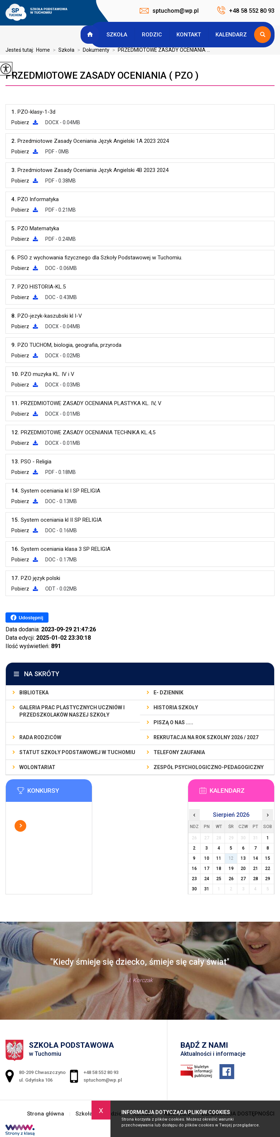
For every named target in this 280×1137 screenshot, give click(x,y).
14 (255, 858)
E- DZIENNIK (168, 692)
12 (231, 858)
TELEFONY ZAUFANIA (179, 752)
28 (255, 878)
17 (206, 868)
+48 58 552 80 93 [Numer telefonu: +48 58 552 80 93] (100, 1072)
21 (255, 868)
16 (194, 868)
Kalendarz (231, 34)
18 (218, 868)
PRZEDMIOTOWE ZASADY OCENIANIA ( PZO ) (102, 75)
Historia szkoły (175, 707)
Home (43, 49)
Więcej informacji (20, 826)
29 (267, 878)
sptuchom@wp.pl (169, 10)
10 (206, 858)
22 (267, 868)
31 (206, 888)
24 (206, 878)
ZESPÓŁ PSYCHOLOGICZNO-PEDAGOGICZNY (208, 767)
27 (243, 878)
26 (231, 878)
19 (231, 868)
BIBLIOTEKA (33, 692)
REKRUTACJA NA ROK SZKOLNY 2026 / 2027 (205, 737)
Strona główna (91, 34)
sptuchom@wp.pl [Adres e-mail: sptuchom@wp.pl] (102, 1080)
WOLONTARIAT (37, 767)
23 (194, 878)
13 (243, 858)
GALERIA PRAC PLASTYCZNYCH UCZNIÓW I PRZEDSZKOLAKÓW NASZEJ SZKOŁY (72, 711)
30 (194, 888)
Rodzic (152, 34)
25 (218, 878)
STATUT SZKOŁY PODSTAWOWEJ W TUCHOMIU (77, 752)
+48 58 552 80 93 (246, 10)
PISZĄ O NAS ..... (173, 722)
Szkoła (116, 34)
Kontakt (188, 34)
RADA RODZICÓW (40, 737)
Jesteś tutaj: (20, 49)
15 (267, 858)
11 (218, 858)
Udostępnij (27, 617)
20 (243, 868)
